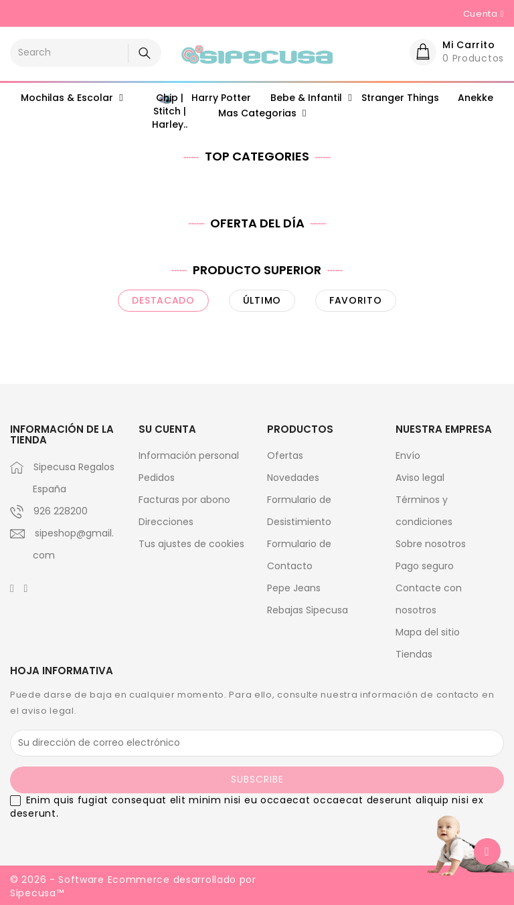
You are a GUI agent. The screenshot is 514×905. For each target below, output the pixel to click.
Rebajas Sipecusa (307, 610)
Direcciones (166, 521)
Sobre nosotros (431, 543)
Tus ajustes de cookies (191, 543)
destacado (163, 300)
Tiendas (414, 654)
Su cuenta (167, 429)
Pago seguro (425, 566)
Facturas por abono (184, 499)
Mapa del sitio (428, 632)
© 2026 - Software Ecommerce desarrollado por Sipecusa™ (133, 886)
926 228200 (60, 511)
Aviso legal (420, 477)
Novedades (293, 477)
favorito (355, 300)
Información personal (189, 455)
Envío (408, 455)
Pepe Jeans (294, 588)
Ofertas (285, 455)
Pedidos (157, 477)
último (262, 300)
